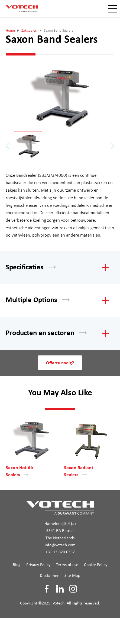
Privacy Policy (38, 565)
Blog (17, 565)
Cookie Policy (95, 565)
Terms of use (67, 565)
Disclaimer (49, 576)
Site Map (72, 576)
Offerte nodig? (60, 363)
